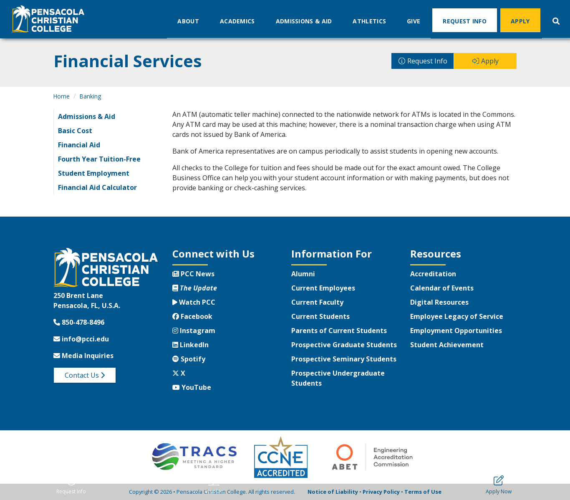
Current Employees (323, 288)
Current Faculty (317, 302)
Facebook (192, 316)
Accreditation (433, 273)
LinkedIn (190, 344)
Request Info (465, 21)
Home (61, 96)
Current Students (320, 316)
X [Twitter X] (178, 373)
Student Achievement (447, 344)
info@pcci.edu (81, 338)
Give (413, 21)
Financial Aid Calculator (97, 187)
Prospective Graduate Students (344, 344)
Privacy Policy (381, 491)
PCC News (193, 273)
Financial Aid (79, 144)
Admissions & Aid (304, 21)
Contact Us (85, 375)
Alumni (303, 273)
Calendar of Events (442, 288)
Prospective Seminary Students (343, 359)
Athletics (369, 21)
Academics (237, 21)
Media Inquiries (83, 355)
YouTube (191, 387)
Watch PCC (193, 302)
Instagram (193, 330)
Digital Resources (439, 302)
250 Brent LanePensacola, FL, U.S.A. (86, 300)
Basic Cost (75, 130)
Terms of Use (422, 491)
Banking (90, 96)
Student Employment (93, 173)
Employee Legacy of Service (456, 316)
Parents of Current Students (339, 330)
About (188, 21)
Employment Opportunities (456, 330)
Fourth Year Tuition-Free (99, 159)
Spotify (188, 359)
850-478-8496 (78, 322)
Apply (520, 21)
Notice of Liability (333, 491)
